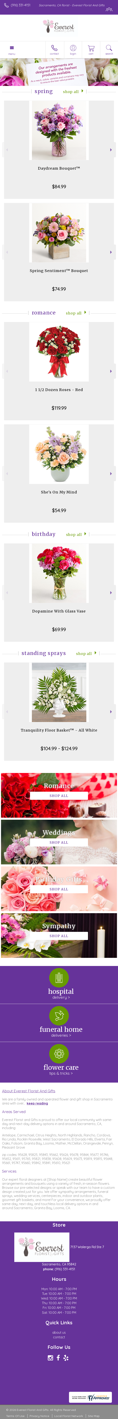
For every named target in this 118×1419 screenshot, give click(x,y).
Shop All (71, 92)
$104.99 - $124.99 (59, 748)
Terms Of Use (15, 1416)
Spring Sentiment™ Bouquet (59, 270)
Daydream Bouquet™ (59, 168)
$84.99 (59, 186)
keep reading (37, 1103)
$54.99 (59, 510)
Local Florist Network (68, 1416)
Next (111, 149)
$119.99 (59, 408)
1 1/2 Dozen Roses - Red (59, 389)
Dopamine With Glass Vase (59, 611)
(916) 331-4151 (20, 5)
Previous (6, 149)
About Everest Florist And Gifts (28, 1090)
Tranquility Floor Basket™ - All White (59, 730)
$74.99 (59, 289)
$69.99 (59, 629)
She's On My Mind (59, 492)
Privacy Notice (39, 1416)
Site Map (94, 1416)
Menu (11, 53)
